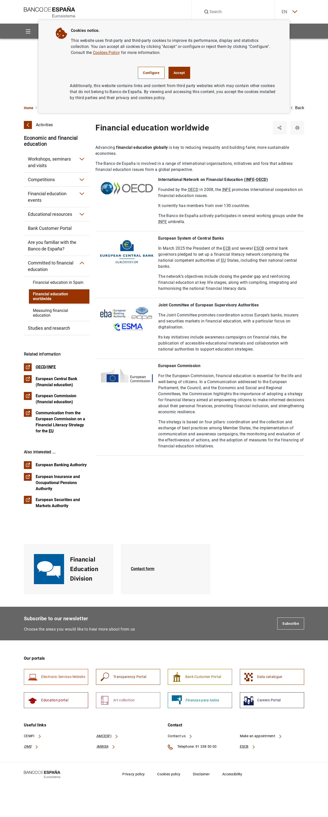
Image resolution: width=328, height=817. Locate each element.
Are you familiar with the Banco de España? (52, 245)
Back (297, 107)
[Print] (297, 128)
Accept (179, 73)
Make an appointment (261, 738)
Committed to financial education (50, 266)
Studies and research (49, 328)
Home (28, 108)
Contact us (180, 738)
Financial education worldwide (50, 296)
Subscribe (290, 625)
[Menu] (28, 31)
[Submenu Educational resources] (82, 214)
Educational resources (50, 214)
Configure (151, 73)
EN (288, 12)
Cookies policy (168, 776)
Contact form (142, 570)
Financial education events (47, 197)
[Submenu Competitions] (82, 179)
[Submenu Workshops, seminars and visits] (82, 159)
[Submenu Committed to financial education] (82, 263)
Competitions (41, 179)
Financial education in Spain (58, 282)
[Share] (279, 128)
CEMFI (32, 738)
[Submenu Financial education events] (82, 193)
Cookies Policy (106, 52)
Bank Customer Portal (50, 228)
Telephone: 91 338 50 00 (192, 748)
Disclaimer (201, 776)
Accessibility (232, 776)
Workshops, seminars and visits (49, 162)
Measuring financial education (50, 313)
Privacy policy (133, 776)
